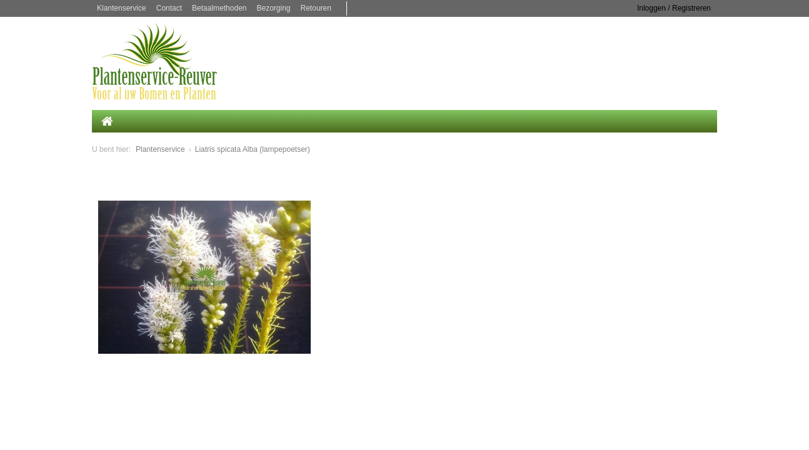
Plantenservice (160, 149)
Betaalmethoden (219, 8)
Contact (169, 8)
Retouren (316, 8)
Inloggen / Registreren (674, 8)
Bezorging (273, 8)
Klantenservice (121, 8)
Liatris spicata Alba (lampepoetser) (252, 149)
